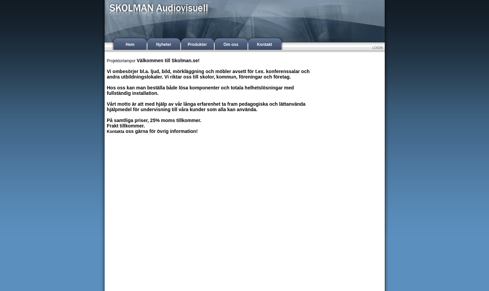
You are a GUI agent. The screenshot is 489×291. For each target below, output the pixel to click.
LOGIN (377, 48)
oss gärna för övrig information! (161, 131)
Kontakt (264, 44)
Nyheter (163, 44)
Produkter (197, 44)
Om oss (230, 44)
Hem (130, 44)
